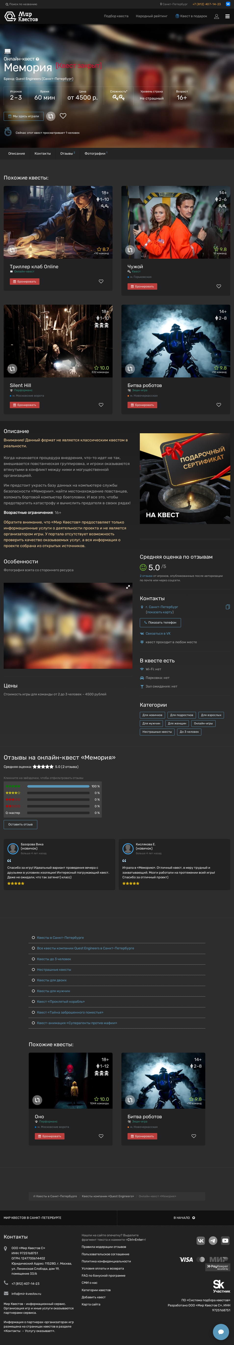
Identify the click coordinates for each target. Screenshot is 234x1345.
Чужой (135, 266)
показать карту (159, 612)
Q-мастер (13, 813)
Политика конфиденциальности (106, 1261)
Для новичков (152, 715)
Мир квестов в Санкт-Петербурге (32, 1218)
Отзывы (67, 153)
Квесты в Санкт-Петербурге (58, 938)
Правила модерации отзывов (104, 1247)
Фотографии (96, 153)
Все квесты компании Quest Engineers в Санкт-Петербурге (83, 948)
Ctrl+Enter (135, 1239)
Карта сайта (91, 1304)
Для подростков (181, 715)
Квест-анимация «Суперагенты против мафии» (74, 1023)
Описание (16, 153)
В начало (184, 1218)
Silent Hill (20, 385)
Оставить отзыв (20, 824)
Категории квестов (96, 1290)
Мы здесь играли (23, 116)
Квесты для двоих (49, 980)
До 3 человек (189, 731)
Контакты (43, 153)
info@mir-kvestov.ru (26, 1294)
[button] (128, 587)
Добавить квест (94, 1297)
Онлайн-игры (203, 723)
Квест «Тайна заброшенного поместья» (68, 1012)
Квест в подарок (191, 16)
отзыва (146, 576)
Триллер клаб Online (34, 266)
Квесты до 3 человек (51, 959)
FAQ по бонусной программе (103, 1275)
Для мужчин (151, 723)
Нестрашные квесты (157, 731)
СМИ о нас (89, 1283)
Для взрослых (211, 715)
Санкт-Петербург (174, 4)
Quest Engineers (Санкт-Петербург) (44, 79)
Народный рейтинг (152, 16)
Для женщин (177, 723)
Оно (39, 1117)
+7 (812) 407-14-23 (207, 4)
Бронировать (24, 281)
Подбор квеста (116, 16)
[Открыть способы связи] (221, 1332)
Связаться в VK (158, 633)
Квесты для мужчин (51, 991)
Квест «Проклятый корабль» (58, 1002)
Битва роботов (145, 385)
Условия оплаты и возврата (103, 1268)
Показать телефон (160, 622)
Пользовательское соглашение (105, 1254)
